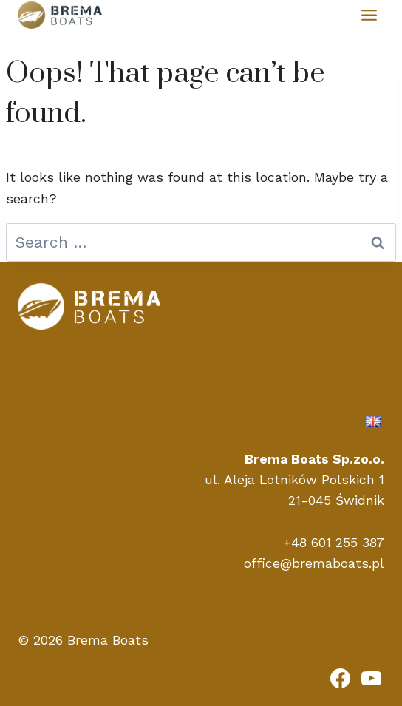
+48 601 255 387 (333, 542)
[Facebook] (340, 678)
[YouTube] (371, 678)
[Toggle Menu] (369, 15)
